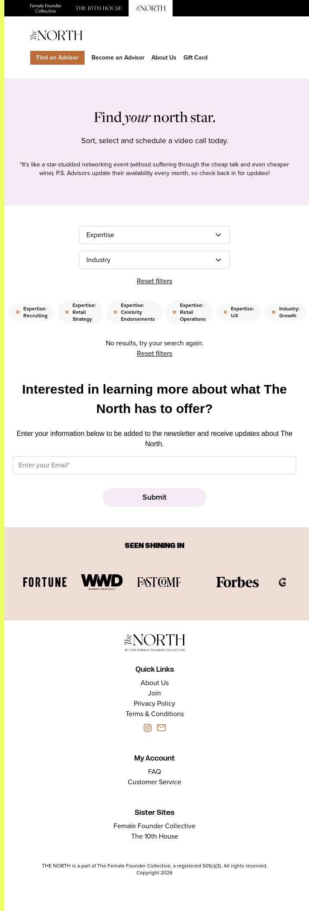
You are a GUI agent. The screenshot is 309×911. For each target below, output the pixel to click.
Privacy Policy (154, 703)
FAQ (154, 771)
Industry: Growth (285, 312)
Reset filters (154, 281)
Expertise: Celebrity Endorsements (134, 312)
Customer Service (154, 782)
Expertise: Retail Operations (189, 312)
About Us (164, 57)
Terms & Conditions (155, 714)
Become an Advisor (118, 57)
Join (154, 693)
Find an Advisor (57, 57)
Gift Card (195, 57)
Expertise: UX (238, 312)
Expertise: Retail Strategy (80, 312)
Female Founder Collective (154, 826)
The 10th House (154, 836)
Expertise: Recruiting (31, 312)
